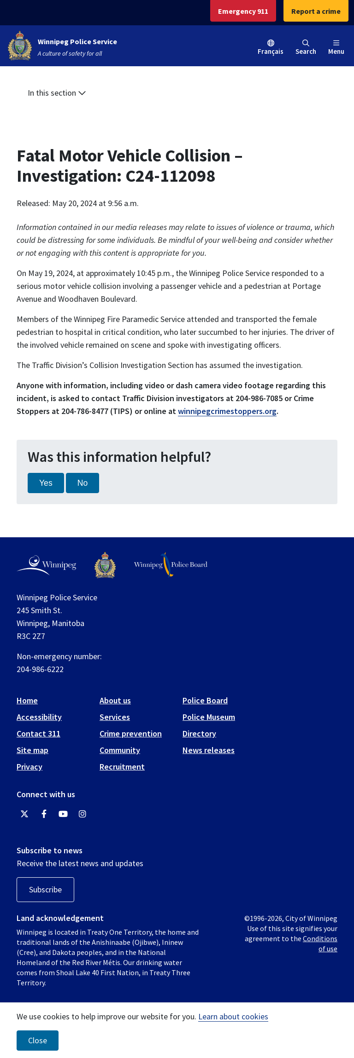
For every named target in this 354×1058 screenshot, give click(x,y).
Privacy (29, 766)
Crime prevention (131, 733)
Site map (32, 750)
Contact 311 (38, 733)
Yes (46, 483)
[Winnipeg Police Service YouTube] (63, 814)
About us (115, 700)
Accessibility (39, 717)
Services (115, 717)
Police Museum (209, 717)
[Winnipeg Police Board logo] (170, 565)
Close (37, 1040)
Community (120, 750)
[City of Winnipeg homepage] (46, 565)
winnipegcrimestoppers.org (227, 411)
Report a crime (316, 11)
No (82, 483)
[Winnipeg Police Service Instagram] (82, 814)
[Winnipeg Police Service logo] (105, 565)
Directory (199, 733)
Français (270, 51)
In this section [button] (57, 92)
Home (27, 700)
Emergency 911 (243, 11)
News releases (209, 750)
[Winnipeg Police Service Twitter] (24, 814)
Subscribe (45, 889)
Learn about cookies (233, 1016)
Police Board (205, 700)
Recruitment (122, 766)
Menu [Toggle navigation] (336, 48)
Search (305, 48)
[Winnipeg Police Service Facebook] (44, 814)
